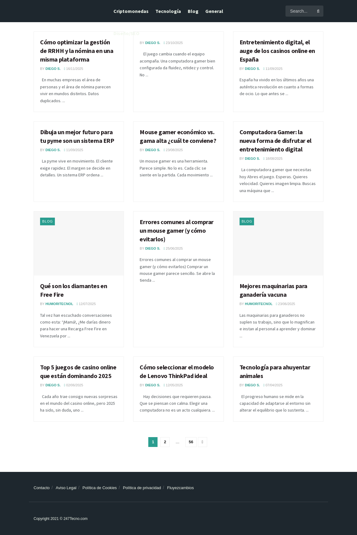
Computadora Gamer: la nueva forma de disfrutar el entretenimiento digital (275, 140)
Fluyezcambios (180, 487)
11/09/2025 (272, 68)
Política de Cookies (100, 487)
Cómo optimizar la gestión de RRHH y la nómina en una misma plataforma (76, 50)
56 (191, 442)
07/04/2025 (272, 385)
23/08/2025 (173, 150)
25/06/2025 (173, 248)
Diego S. (53, 68)
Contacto (42, 487)
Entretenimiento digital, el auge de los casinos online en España (277, 50)
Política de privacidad (142, 487)
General (214, 11)
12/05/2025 (173, 385)
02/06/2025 (73, 385)
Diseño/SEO (126, 33)
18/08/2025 (272, 158)
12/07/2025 (86, 304)
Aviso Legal (66, 487)
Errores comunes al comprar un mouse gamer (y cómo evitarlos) (177, 230)
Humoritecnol (59, 304)
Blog (193, 11)
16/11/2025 (73, 68)
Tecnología (168, 11)
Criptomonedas (131, 11)
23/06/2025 (285, 304)
